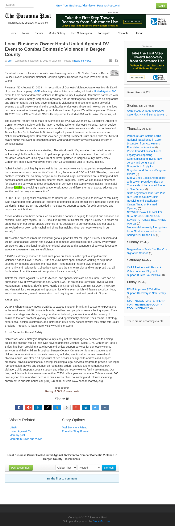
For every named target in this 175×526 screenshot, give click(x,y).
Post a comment (20, 467)
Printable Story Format (75, 431)
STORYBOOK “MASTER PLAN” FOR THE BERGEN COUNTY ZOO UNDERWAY (146, 304)
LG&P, (36, 91)
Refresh (109, 467)
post (10, 60)
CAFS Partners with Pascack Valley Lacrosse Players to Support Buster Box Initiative (144, 271)
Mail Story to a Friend (74, 427)
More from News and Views (26, 438)
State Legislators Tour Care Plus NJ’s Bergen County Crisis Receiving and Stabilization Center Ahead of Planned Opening (146, 201)
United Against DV (105, 91)
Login (161, 5)
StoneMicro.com (102, 521)
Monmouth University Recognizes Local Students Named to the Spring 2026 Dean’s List (147, 231)
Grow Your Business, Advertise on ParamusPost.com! (88, 5)
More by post (17, 435)
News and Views (82, 60)
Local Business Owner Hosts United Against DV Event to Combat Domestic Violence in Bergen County (57, 49)
